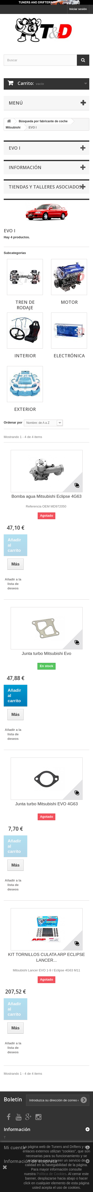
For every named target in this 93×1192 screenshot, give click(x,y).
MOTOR (69, 302)
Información (25, 167)
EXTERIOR (25, 409)
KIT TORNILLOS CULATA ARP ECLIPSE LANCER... (46, 957)
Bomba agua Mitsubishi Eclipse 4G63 (46, 496)
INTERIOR (25, 356)
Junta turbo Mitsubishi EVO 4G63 (46, 804)
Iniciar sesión (78, 8)
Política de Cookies (51, 1174)
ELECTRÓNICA (69, 356)
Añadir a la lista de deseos (13, 583)
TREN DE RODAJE (25, 305)
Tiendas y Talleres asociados (45, 187)
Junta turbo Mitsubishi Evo (46, 653)
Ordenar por (13, 422)
